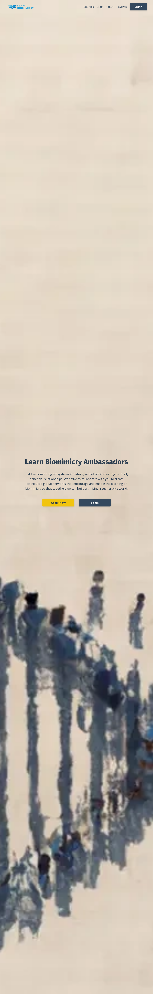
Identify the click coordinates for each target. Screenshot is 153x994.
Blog (100, 7)
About (110, 7)
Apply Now (58, 503)
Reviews (122, 7)
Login (138, 7)
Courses (89, 7)
